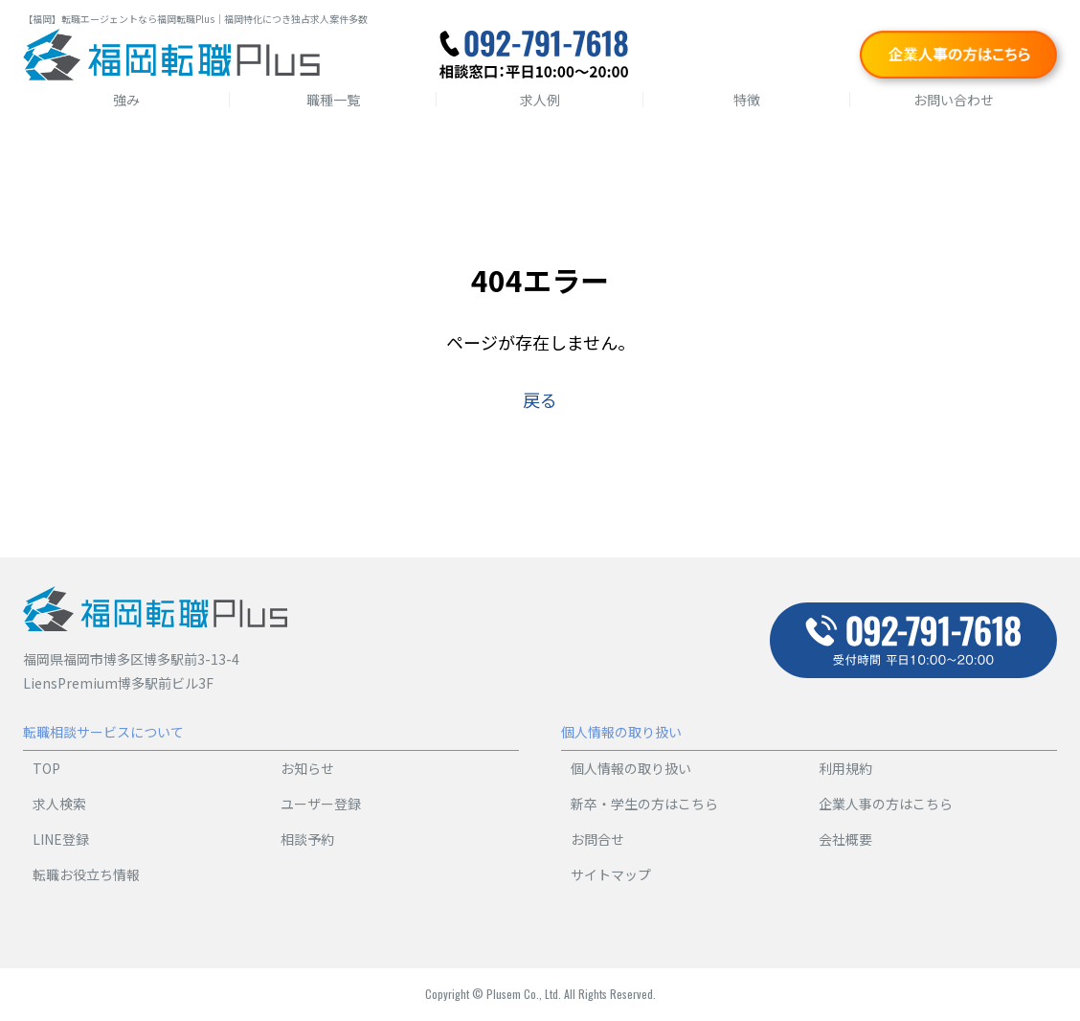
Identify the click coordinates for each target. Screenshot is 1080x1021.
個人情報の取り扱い (631, 768)
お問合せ (597, 839)
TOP (46, 768)
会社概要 (845, 839)
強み (126, 99)
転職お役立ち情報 (86, 874)
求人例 (540, 99)
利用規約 (845, 768)
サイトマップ (611, 874)
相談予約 (307, 839)
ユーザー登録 (321, 803)
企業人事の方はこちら (886, 803)
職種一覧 (333, 99)
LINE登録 (61, 839)
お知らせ (307, 768)
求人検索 (59, 803)
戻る (540, 399)
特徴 (746, 99)
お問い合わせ (953, 99)
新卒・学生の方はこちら (644, 803)
